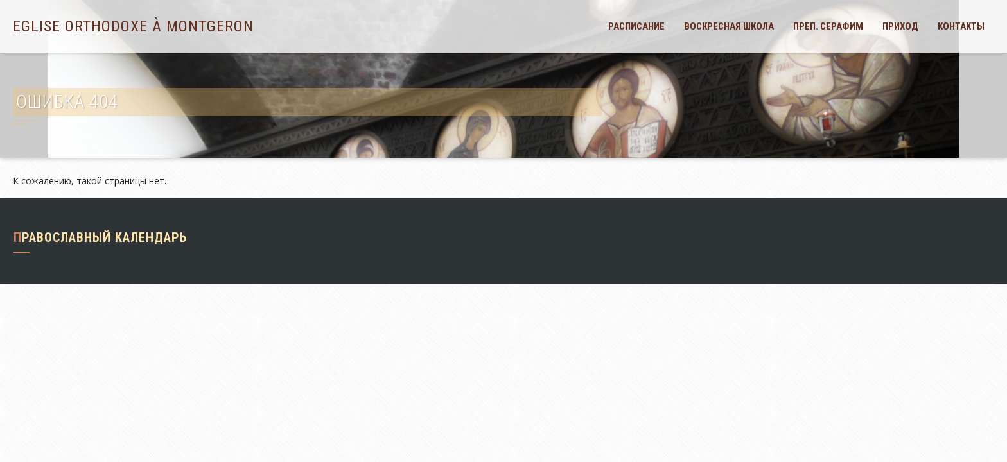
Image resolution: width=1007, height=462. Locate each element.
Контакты (961, 26)
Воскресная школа (729, 26)
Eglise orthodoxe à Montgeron (133, 26)
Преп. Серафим (828, 26)
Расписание (636, 26)
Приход (900, 26)
